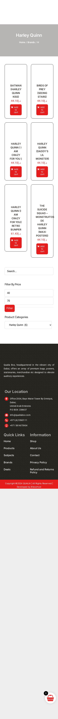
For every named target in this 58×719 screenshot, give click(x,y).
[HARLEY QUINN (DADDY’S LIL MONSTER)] (42, 133)
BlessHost (36, 487)
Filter (9, 308)
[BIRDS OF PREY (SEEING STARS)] (42, 74)
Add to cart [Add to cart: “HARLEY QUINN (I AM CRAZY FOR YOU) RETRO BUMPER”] (16, 243)
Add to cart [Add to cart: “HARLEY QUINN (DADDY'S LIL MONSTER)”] (42, 172)
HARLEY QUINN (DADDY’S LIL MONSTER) (42, 151)
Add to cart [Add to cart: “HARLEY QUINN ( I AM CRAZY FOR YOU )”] (16, 172)
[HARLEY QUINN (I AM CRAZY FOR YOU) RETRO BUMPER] (16, 196)
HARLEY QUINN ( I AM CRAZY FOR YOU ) (16, 151)
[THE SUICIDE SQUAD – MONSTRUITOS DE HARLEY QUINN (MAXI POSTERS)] (42, 195)
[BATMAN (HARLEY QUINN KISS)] (16, 74)
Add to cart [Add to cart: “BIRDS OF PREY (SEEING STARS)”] (42, 110)
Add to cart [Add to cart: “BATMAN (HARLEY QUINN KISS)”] (16, 110)
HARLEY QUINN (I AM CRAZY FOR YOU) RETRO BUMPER (16, 218)
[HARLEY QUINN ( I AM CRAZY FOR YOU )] (16, 133)
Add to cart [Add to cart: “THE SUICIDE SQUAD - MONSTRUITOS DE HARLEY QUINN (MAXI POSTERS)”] (42, 249)
